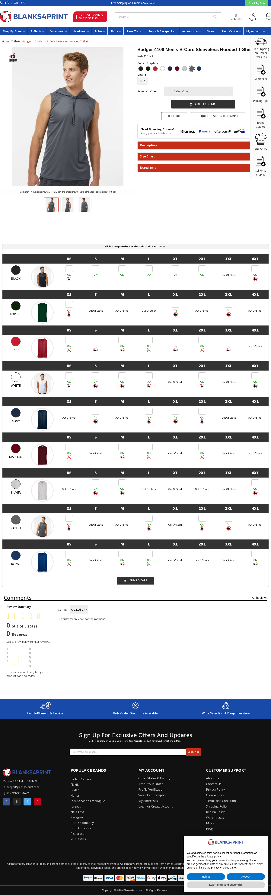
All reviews (259, 598)
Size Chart (147, 156)
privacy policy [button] (213, 856)
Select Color (181, 91)
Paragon (77, 817)
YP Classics (78, 839)
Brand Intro (148, 167)
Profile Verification (151, 789)
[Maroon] (177, 69)
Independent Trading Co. (88, 801)
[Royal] (199, 69)
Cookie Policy (215, 795)
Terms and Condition (221, 801)
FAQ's (210, 823)
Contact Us (235, 19)
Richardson (78, 834)
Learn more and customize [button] (225, 884)
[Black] (141, 69)
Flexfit (75, 785)
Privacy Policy (215, 789)
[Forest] (148, 69)
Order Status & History (154, 778)
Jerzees (76, 806)
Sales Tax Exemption (152, 795)
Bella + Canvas (81, 779)
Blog (209, 829)
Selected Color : (148, 91)
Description (148, 145)
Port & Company (82, 823)
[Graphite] (192, 69)
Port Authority (81, 828)
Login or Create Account (155, 806)
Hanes (75, 795)
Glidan (75, 790)
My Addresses (148, 801)
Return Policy (215, 812)
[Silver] (185, 69)
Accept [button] (245, 876)
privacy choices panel (223, 867)
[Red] (156, 69)
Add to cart (203, 104)
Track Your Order (150, 784)
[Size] (142, 81)
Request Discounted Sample (218, 116)
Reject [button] (206, 876)
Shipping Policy (217, 806)
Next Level (78, 812)
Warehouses (215, 818)
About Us (212, 778)
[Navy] (170, 69)
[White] (163, 69)
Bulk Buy (174, 116)
